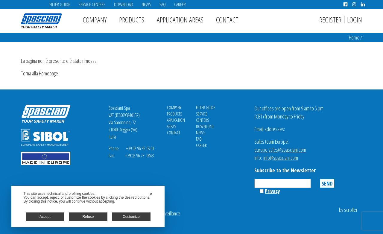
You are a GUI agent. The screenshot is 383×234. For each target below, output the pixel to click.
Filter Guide (59, 4)
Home (354, 37)
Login (354, 20)
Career (180, 4)
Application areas (180, 20)
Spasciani (41, 20)
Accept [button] (45, 217)
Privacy (272, 191)
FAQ (162, 4)
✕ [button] (151, 194)
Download (123, 4)
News (146, 4)
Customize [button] (131, 217)
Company (95, 20)
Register (330, 20)
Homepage (48, 73)
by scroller (348, 209)
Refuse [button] (88, 217)
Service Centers (92, 4)
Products (131, 20)
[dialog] (88, 206)
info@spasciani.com (280, 157)
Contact (227, 20)
